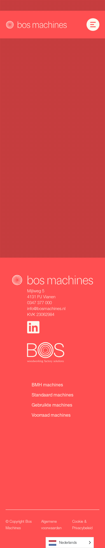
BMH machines (47, 384)
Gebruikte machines (52, 404)
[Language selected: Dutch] (70, 542)
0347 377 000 (39, 302)
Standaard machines (52, 394)
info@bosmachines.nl (46, 308)
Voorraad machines (51, 415)
